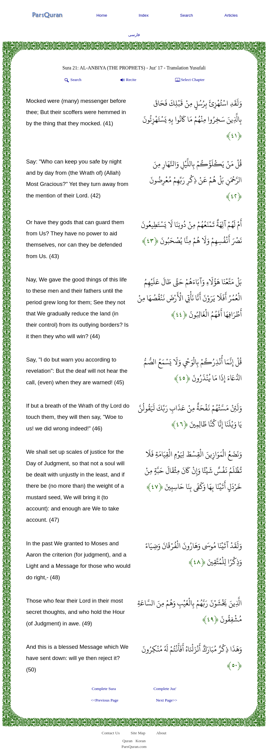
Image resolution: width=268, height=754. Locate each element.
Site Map (138, 733)
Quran (127, 741)
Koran (141, 741)
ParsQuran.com (134, 746)
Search (186, 15)
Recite (127, 80)
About (161, 733)
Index (144, 15)
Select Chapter (189, 80)
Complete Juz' (164, 688)
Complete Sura (104, 688)
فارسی (134, 34)
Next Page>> (166, 700)
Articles (231, 15)
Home (101, 15)
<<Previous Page (104, 700)
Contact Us (111, 733)
